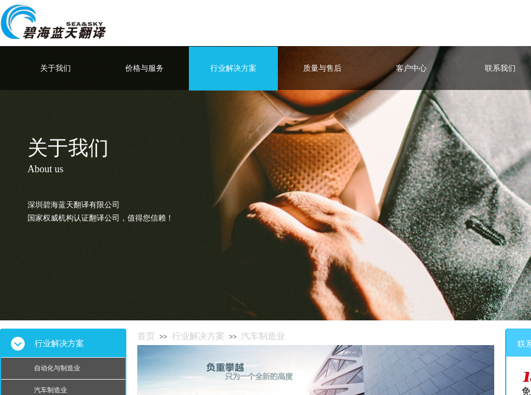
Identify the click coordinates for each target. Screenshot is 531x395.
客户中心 (411, 68)
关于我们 (55, 68)
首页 (146, 336)
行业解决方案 (233, 68)
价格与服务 (144, 68)
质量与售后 (322, 68)
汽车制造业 (263, 336)
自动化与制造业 (57, 368)
